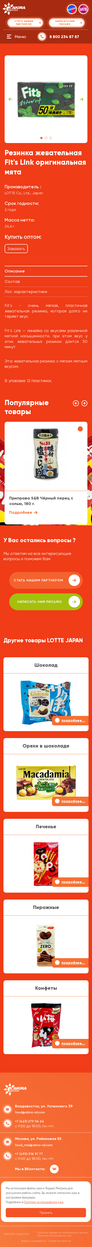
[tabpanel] (46, 99)
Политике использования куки (43, 1202)
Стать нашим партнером (47, 580)
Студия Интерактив (60, 1241)
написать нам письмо (48, 601)
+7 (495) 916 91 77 (29, 1154)
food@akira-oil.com (30, 1112)
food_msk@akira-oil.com (33, 1145)
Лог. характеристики (26, 291)
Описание (15, 271)
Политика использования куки (54, 1235)
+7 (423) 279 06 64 (29, 1121)
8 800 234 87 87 (64, 36)
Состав (12, 281)
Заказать (16, 248)
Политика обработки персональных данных (62, 1232)
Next (81, 99)
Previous (10, 99)
